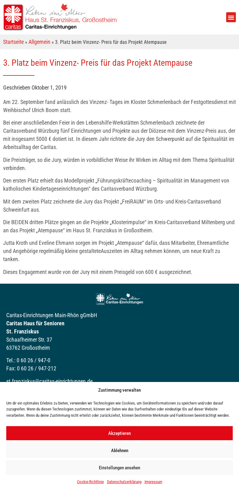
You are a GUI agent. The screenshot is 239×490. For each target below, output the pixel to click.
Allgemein (39, 42)
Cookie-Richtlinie (90, 481)
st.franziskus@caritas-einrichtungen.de (49, 381)
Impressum (153, 481)
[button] (231, 17)
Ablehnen (119, 450)
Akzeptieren (119, 433)
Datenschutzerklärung (124, 481)
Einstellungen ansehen (119, 468)
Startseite (13, 42)
